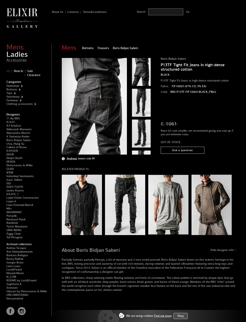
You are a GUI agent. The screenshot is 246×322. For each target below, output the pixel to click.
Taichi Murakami (17, 226)
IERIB (9, 172)
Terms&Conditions (95, 12)
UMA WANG (14, 230)
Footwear (12, 100)
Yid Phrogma (14, 237)
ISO (8, 183)
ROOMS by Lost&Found (21, 280)
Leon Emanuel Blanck (19, 205)
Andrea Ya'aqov (16, 248)
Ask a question (182, 150)
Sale (30, 71)
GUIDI (10, 169)
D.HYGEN (12, 151)
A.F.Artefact (13, 125)
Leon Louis (13, 266)
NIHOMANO (14, 212)
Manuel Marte (15, 273)
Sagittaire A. (14, 284)
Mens (15, 47)
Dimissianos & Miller (19, 165)
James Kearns (15, 190)
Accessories (16, 60)
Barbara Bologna (17, 255)
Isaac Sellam (14, 180)
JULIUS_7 (12, 194)
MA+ (9, 208)
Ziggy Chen (13, 233)
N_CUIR (11, 277)
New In (18, 71)
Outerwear (13, 86)
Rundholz (12, 223)
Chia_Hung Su (15, 144)
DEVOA (10, 161)
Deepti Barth (14, 158)
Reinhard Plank (16, 219)
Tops (9, 93)
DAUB (10, 154)
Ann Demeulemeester (19, 251)
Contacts (73, 12)
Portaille (11, 216)
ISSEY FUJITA (14, 187)
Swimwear (13, 96)
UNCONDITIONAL (17, 295)
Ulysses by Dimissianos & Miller (26, 291)
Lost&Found (14, 269)
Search (141, 11)
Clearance (33, 75)
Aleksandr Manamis (19, 129)
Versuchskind (14, 298)
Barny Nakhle (14, 259)
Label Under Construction (22, 197)
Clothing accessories (19, 104)
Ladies (17, 54)
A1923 (10, 122)
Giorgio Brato (15, 262)
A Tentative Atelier (18, 136)
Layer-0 (11, 201)
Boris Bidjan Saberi (18, 140)
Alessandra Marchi (18, 133)
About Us (57, 12)
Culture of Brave (16, 147)
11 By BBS (13, 118)
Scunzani (12, 287)
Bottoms (11, 89)
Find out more (163, 316)
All (8, 71)
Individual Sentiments (20, 176)
